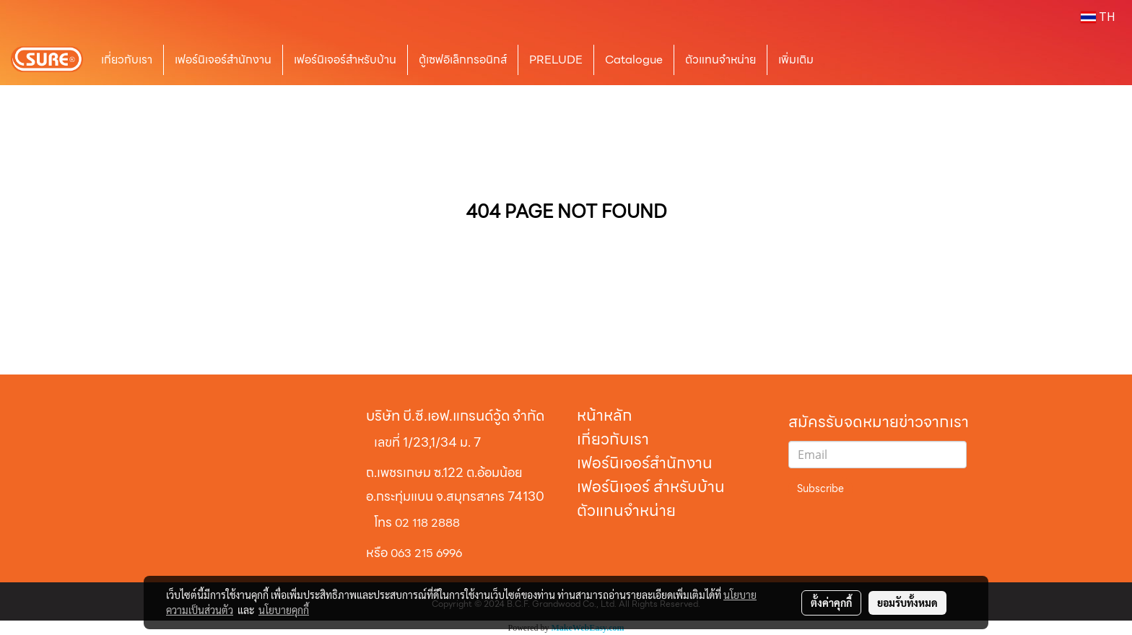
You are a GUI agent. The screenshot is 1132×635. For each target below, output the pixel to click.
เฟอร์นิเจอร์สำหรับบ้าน (345, 60)
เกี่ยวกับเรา (126, 60)
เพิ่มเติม (796, 60)
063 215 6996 (426, 553)
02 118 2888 (427, 523)
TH (1098, 17)
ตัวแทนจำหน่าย (720, 60)
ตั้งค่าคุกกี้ (831, 602)
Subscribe (820, 488)
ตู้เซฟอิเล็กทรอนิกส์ (463, 60)
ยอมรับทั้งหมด (907, 602)
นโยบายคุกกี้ (283, 609)
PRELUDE (556, 60)
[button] (846, 60)
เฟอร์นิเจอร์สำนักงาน (223, 60)
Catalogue (634, 60)
